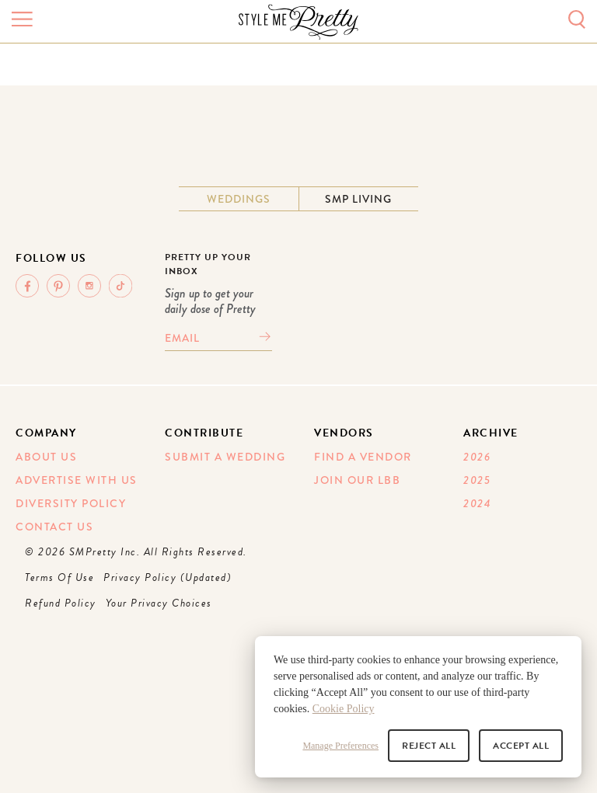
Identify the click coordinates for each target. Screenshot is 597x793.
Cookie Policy (343, 709)
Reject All (429, 746)
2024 (477, 503)
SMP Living (358, 199)
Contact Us (54, 526)
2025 (477, 480)
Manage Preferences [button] (340, 745)
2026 (477, 456)
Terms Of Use (59, 577)
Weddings (239, 199)
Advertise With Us (77, 480)
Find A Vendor (363, 456)
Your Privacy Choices (159, 603)
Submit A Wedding (225, 456)
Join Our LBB (357, 480)
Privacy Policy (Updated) (167, 577)
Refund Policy (60, 603)
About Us (46, 456)
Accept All (521, 746)
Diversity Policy (71, 503)
